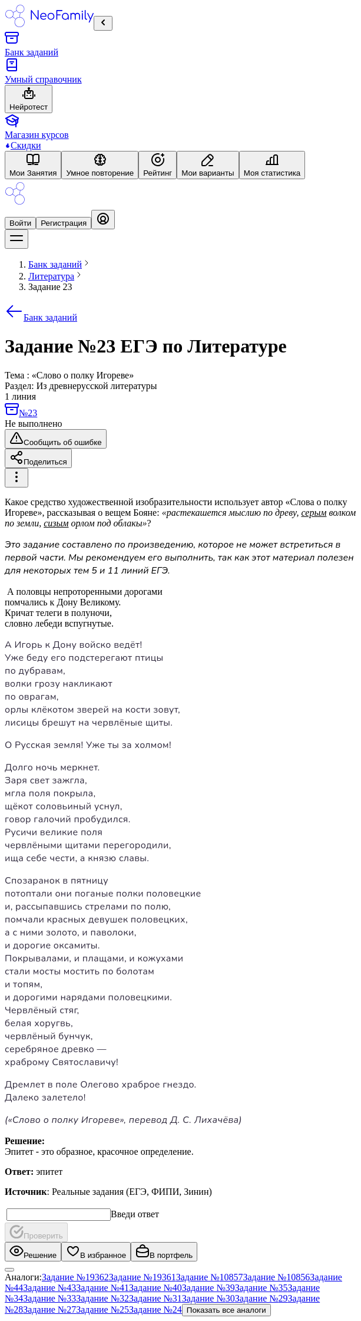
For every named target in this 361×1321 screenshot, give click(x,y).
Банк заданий (41, 317)
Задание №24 (155, 1309)
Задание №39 (208, 1288)
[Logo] (15, 204)
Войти (20, 223)
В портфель (164, 1252)
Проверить (36, 1232)
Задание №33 (49, 1298)
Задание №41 (102, 1288)
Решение (33, 1252)
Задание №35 (261, 1288)
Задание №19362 (75, 1277)
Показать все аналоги (226, 1310)
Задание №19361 (142, 1277)
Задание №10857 (209, 1277)
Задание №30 (208, 1298)
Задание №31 (155, 1298)
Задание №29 (261, 1298)
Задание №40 (155, 1288)
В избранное (96, 1252)
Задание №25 (102, 1309)
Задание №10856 (276, 1277)
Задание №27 (49, 1309)
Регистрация (64, 223)
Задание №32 (102, 1298)
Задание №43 (49, 1288)
